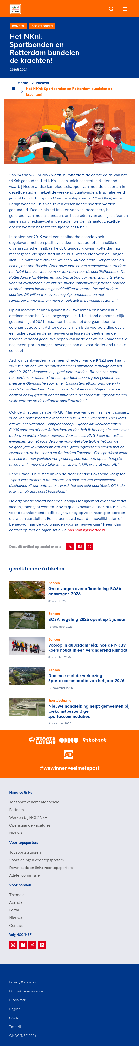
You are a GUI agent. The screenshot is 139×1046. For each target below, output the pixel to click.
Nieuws (42, 82)
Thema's (16, 894)
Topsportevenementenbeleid (34, 802)
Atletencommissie (24, 875)
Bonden (18, 26)
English (15, 1009)
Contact (16, 925)
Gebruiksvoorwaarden (26, 991)
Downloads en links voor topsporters (41, 867)
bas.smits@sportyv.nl (86, 529)
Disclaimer (17, 1000)
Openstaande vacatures (29, 825)
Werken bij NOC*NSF (28, 817)
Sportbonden (42, 26)
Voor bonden (20, 884)
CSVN (13, 1018)
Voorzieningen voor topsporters (36, 859)
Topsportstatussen (25, 852)
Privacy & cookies (22, 982)
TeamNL (15, 1027)
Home (23, 82)
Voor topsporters (23, 842)
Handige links (20, 792)
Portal (14, 910)
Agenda (15, 902)
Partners (16, 809)
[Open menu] (124, 9)
